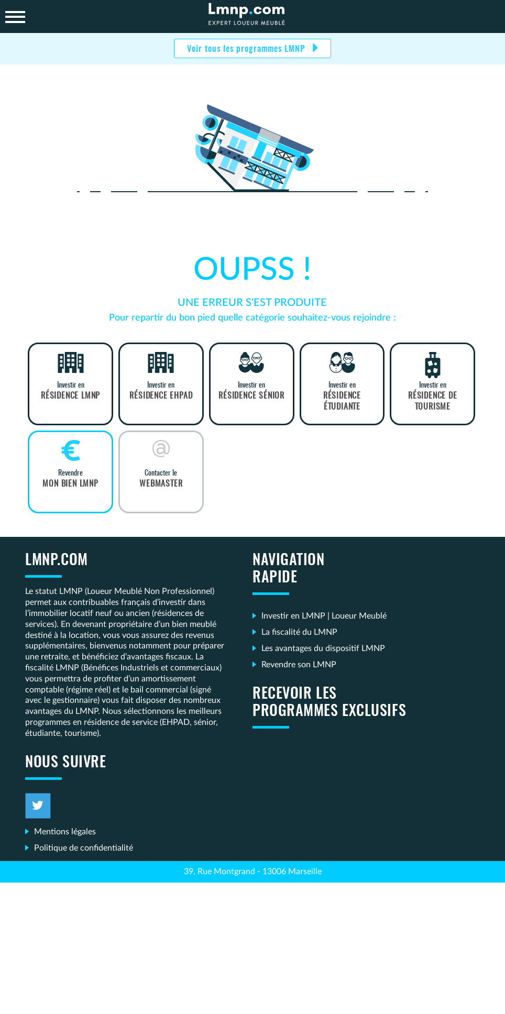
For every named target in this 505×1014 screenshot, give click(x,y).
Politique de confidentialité (83, 848)
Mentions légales (65, 832)
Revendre (70, 479)
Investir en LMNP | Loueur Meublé (324, 616)
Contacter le (161, 479)
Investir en (70, 391)
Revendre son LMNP (298, 664)
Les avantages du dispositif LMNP (323, 648)
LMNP (252, 16)
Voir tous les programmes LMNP (247, 49)
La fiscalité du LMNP (299, 632)
